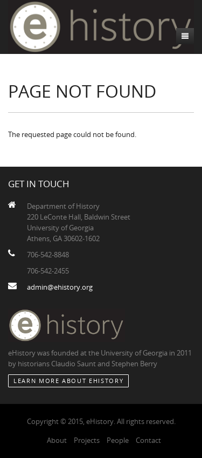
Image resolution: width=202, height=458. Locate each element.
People (118, 440)
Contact (148, 440)
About (57, 440)
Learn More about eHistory (68, 381)
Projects (87, 440)
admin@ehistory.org (60, 287)
